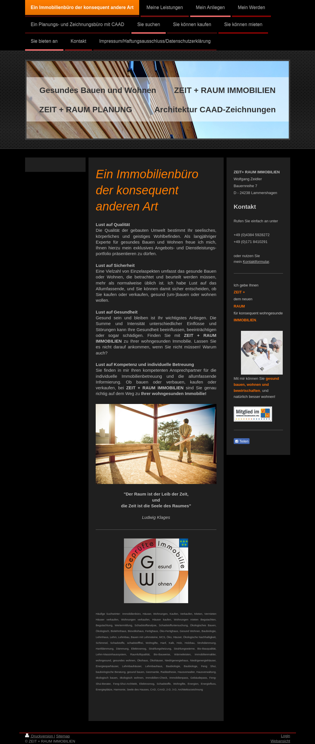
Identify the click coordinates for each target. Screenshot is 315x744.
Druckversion (39, 736)
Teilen (241, 441)
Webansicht (280, 741)
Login (285, 736)
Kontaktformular (256, 261)
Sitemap (63, 736)
